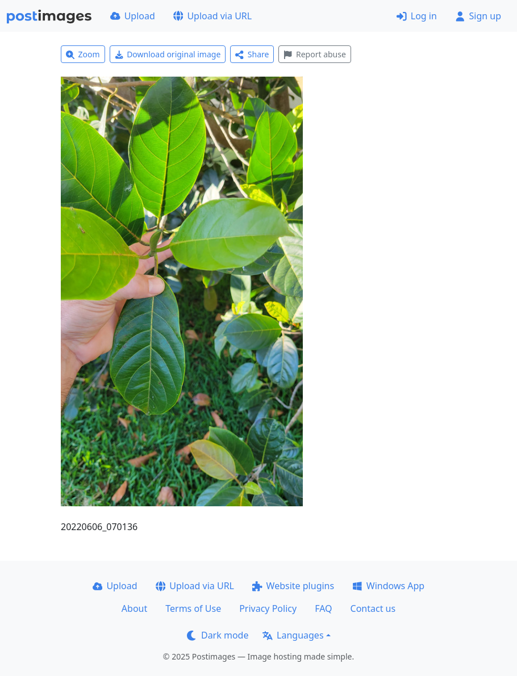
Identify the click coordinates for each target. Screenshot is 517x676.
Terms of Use (193, 608)
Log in (417, 16)
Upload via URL (212, 16)
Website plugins (293, 586)
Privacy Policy (268, 608)
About (134, 608)
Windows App (388, 586)
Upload (132, 16)
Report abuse (314, 54)
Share (252, 54)
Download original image (168, 54)
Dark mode (217, 635)
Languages (292, 635)
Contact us (373, 608)
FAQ (323, 608)
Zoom (83, 54)
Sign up (478, 16)
